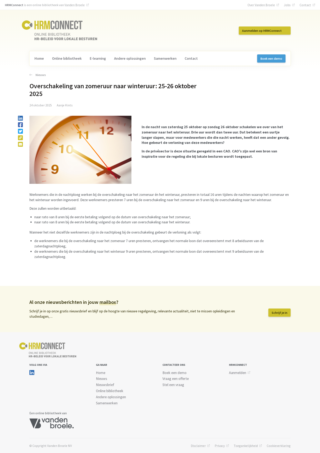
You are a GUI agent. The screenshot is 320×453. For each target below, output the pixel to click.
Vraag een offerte (175, 378)
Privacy (220, 446)
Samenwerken (165, 58)
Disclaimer (198, 446)
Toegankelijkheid (246, 446)
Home (39, 58)
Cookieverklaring (279, 446)
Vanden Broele (74, 5)
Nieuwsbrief (105, 384)
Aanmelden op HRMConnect (262, 31)
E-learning (98, 58)
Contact (305, 5)
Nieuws (37, 75)
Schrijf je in (279, 313)
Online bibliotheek (67, 58)
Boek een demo (271, 58)
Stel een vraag (173, 384)
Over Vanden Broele (261, 5)
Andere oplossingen (130, 58)
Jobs (287, 5)
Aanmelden (237, 372)
